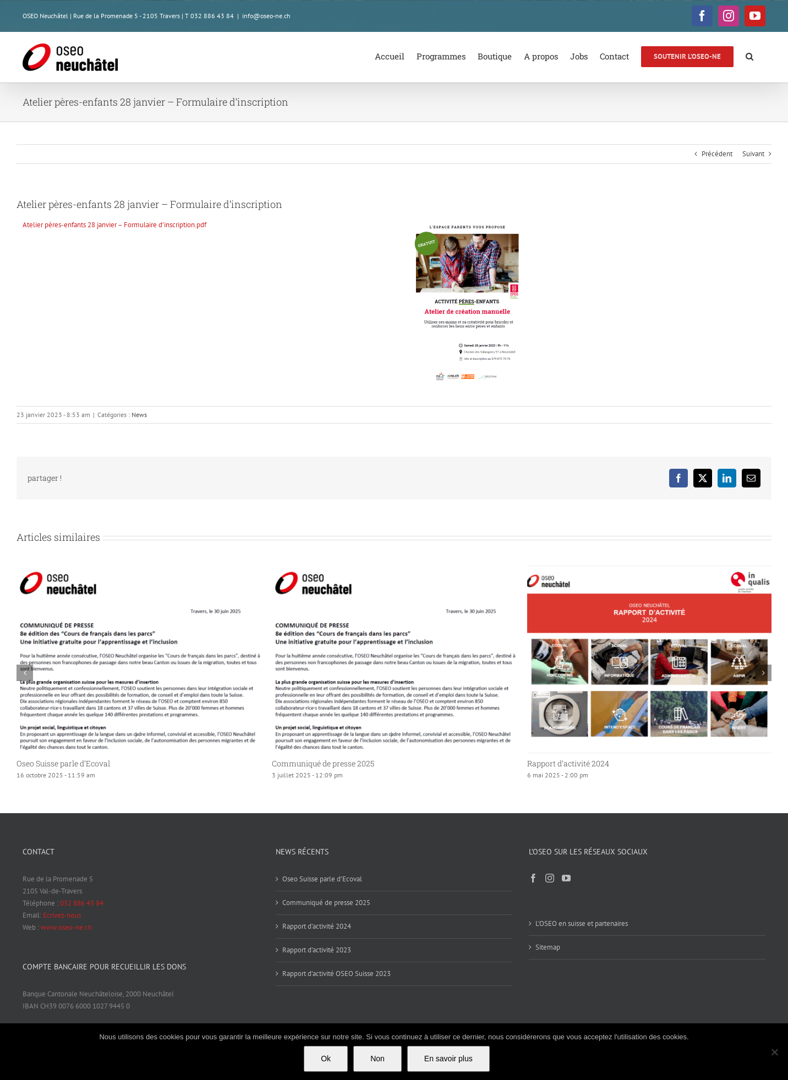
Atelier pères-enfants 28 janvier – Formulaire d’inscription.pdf (114, 224)
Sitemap (547, 947)
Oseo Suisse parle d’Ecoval (63, 763)
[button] (749, 55)
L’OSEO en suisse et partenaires (581, 923)
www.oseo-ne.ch (66, 927)
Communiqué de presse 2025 (323, 763)
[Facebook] (533, 878)
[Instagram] (549, 878)
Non (377, 1058)
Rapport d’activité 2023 (316, 950)
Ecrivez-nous (62, 915)
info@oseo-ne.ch (266, 16)
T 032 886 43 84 (209, 16)
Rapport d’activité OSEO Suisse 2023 (336, 973)
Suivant (753, 153)
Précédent (717, 153)
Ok (326, 1058)
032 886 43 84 (81, 903)
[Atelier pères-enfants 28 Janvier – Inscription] (467, 222)
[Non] (774, 1051)
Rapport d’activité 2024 (568, 763)
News (139, 414)
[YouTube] (566, 878)
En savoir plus (448, 1058)
